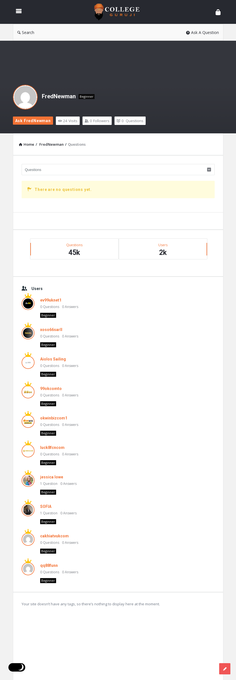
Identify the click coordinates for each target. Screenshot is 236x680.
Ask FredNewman (33, 120)
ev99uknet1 (50, 300)
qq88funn (49, 565)
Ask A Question (202, 32)
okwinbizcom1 (53, 418)
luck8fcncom (52, 447)
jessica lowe (51, 477)
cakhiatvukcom (54, 536)
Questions (130, 121)
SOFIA (45, 506)
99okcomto (51, 388)
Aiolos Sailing (53, 359)
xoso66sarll (51, 329)
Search (25, 32)
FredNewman (59, 96)
